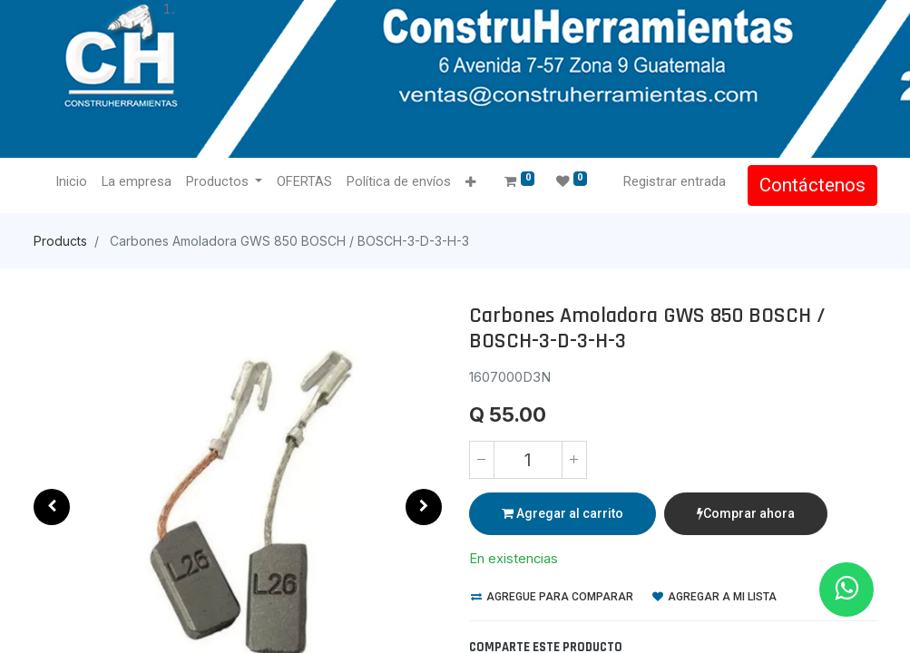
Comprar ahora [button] (746, 513)
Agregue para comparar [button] (552, 596)
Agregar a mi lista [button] (714, 596)
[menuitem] (71, 182)
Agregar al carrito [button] (562, 513)
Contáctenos (812, 185)
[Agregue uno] (574, 460)
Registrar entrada (674, 181)
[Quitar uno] (482, 460)
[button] (470, 182)
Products (60, 241)
